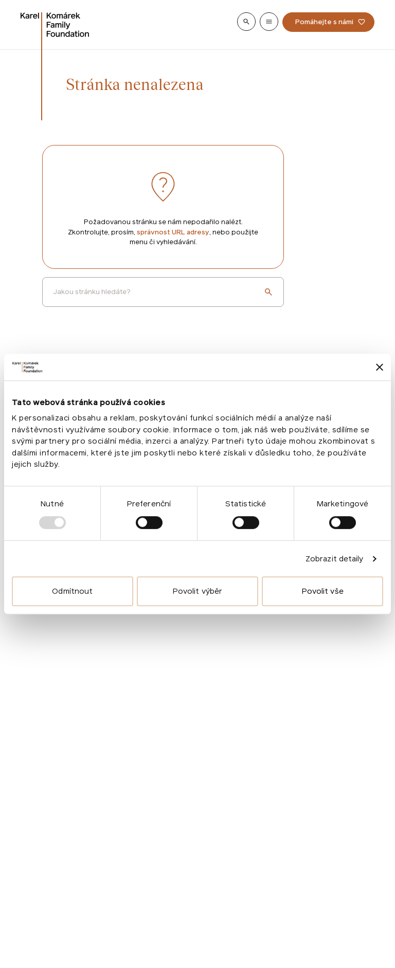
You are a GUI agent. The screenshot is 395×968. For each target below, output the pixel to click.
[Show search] (246, 21)
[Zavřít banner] (379, 367)
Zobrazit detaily (335, 558)
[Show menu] (269, 21)
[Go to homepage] (55, 24)
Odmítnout (72, 591)
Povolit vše (323, 591)
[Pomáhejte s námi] (328, 22)
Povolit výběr (197, 591)
